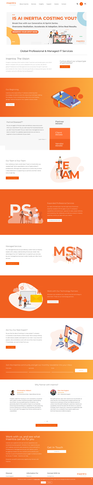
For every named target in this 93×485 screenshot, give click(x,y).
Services (33, 4)
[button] (44, 43)
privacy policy (37, 479)
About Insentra (24, 4)
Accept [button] (43, 482)
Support (49, 4)
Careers (56, 4)
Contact (64, 4)
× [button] (91, 478)
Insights (41, 4)
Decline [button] (49, 482)
